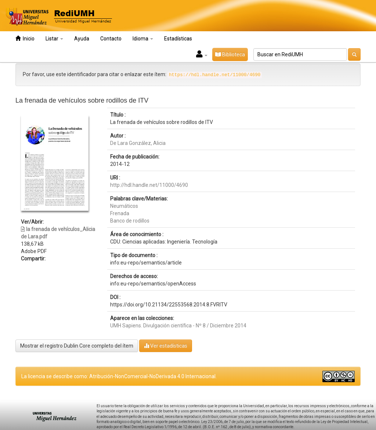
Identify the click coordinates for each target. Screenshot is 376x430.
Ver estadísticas (165, 345)
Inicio (25, 38)
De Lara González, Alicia (138, 143)
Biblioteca (230, 54)
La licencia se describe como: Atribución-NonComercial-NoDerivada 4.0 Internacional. (119, 376)
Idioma (143, 39)
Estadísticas (178, 39)
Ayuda (81, 39)
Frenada (119, 213)
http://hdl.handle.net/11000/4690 (149, 185)
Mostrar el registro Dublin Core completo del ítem (76, 346)
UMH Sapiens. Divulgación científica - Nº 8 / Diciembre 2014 (178, 325)
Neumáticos (124, 206)
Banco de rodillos (129, 221)
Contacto (111, 39)
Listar (54, 39)
